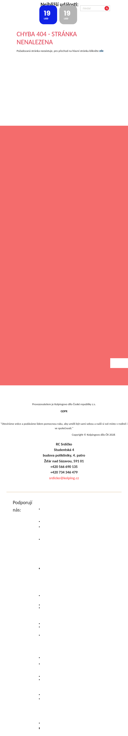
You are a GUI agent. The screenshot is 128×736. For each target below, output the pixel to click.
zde (101, 51)
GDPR (64, 411)
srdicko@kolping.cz (64, 478)
